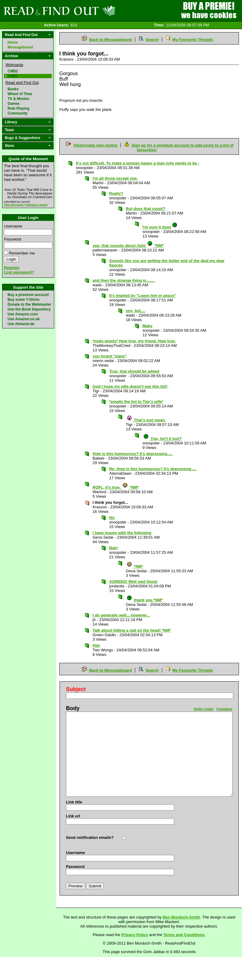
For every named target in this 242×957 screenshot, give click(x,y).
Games (14, 103)
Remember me (22, 253)
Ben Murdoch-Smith (181, 917)
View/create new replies (96, 145)
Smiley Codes (204, 709)
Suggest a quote (36, 204)
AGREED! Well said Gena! (133, 581)
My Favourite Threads (192, 39)
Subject (76, 689)
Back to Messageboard (110, 39)
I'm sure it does (160, 227)
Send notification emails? (89, 837)
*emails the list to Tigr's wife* (136, 401)
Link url (73, 816)
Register (12, 267)
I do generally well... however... (121, 615)
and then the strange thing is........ (124, 280)
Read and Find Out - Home (91, 10)
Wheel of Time (20, 94)
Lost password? (19, 272)
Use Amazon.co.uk (24, 319)
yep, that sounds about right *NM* (128, 245)
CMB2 (13, 71)
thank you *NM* (144, 600)
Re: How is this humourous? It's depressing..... (153, 469)
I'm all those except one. (115, 178)
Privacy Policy (134, 934)
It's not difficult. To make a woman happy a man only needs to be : (137, 163)
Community (18, 113)
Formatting (224, 709)
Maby (147, 326)
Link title (74, 802)
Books (13, 89)
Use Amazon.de (21, 324)
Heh (96, 645)
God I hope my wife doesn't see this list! (130, 386)
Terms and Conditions (183, 934)
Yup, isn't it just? (162, 438)
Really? (116, 193)
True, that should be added (134, 371)
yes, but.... (135, 310)
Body (73, 708)
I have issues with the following (122, 532)
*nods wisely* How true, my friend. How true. (134, 341)
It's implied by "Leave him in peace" (142, 295)
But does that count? (145, 208)
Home (13, 42)
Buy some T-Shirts (23, 299)
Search (152, 39)
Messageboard (20, 47)
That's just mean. (146, 420)
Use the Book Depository (29, 309)
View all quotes (14, 204)
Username (13, 226)
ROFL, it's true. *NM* (116, 487)
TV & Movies (18, 99)
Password (12, 239)
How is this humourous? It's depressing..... (133, 453)
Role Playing (18, 108)
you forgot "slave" (110, 356)
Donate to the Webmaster (29, 304)
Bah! (113, 548)
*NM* (134, 566)
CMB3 (13, 76)
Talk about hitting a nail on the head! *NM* (132, 630)
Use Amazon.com (23, 314)
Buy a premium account (28, 295)
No (111, 517)
